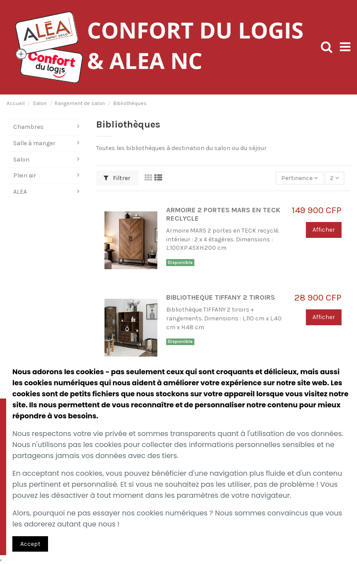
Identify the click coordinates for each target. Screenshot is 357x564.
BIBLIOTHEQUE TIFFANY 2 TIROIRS (220, 297)
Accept (30, 544)
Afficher (323, 229)
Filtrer (117, 178)
